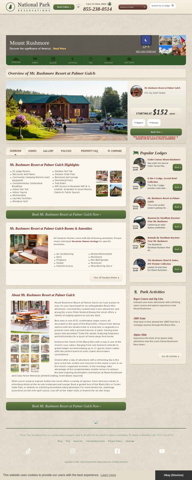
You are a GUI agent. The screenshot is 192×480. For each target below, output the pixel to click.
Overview (15, 151)
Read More (59, 48)
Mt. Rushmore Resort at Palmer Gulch (162, 88)
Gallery (48, 151)
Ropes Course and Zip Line (148, 299)
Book (178, 168)
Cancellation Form (95, 440)
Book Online (64, 8)
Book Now (156, 133)
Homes (32, 151)
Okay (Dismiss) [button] (173, 475)
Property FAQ (89, 151)
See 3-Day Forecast (146, 52)
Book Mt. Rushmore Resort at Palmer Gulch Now (66, 215)
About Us (77, 440)
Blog (60, 440)
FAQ (68, 440)
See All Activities (170, 357)
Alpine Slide (140, 334)
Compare (115, 151)
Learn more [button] (108, 475)
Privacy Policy (115, 440)
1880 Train (140, 318)
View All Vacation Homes (106, 278)
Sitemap (129, 440)
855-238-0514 (97, 9)
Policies (66, 151)
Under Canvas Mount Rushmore (164, 159)
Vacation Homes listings (85, 241)
